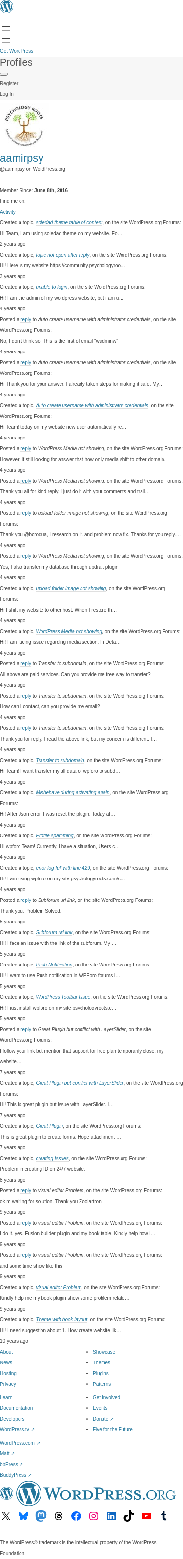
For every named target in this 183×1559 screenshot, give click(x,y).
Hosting (8, 1373)
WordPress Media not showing (69, 631)
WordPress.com (20, 1443)
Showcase (104, 1352)
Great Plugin (49, 1126)
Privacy (8, 1384)
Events (100, 1408)
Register (9, 83)
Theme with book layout (61, 1319)
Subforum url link (54, 932)
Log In (7, 94)
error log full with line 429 (63, 868)
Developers (12, 1419)
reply (25, 319)
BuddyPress (16, 1475)
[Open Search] (6, 40)
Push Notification (54, 964)
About (6, 1352)
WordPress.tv (17, 1429)
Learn (6, 1397)
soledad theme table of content (69, 222)
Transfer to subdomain (60, 760)
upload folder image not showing (71, 588)
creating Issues (52, 1158)
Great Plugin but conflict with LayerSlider (79, 1083)
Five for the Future (113, 1429)
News (6, 1362)
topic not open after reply (62, 255)
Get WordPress (16, 51)
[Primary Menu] (4, 74)
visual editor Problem (58, 1287)
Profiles (16, 62)
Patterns (102, 1384)
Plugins (101, 1373)
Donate (103, 1419)
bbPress (11, 1464)
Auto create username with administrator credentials (92, 405)
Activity (8, 212)
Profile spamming (54, 835)
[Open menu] (6, 28)
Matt (7, 1453)
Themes (101, 1362)
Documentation (16, 1408)
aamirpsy (21, 158)
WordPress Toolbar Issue (63, 997)
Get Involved (106, 1397)
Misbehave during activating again (72, 792)
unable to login (51, 287)
